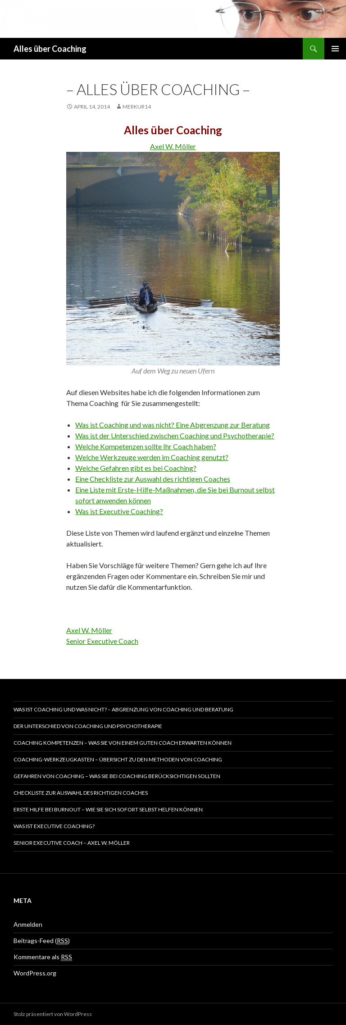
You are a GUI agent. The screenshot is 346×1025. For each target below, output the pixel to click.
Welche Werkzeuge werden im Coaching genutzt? (151, 457)
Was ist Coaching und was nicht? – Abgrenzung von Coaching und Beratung (123, 709)
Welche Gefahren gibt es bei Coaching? (135, 468)
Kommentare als (43, 957)
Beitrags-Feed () (42, 941)
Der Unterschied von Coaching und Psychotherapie (88, 726)
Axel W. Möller (173, 146)
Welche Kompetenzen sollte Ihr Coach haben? (145, 446)
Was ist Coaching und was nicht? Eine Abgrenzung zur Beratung (172, 424)
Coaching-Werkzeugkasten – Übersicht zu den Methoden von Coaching (118, 759)
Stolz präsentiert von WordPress (53, 1014)
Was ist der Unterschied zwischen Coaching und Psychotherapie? (174, 435)
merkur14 (137, 106)
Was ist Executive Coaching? (119, 511)
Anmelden (28, 924)
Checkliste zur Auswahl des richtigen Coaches (81, 792)
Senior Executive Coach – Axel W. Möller (72, 842)
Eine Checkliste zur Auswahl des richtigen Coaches (152, 478)
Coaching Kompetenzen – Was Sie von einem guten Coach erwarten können (123, 742)
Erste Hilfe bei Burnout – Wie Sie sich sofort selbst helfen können (108, 809)
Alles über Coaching (50, 49)
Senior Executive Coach (102, 641)
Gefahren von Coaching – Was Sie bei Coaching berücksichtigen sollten (117, 776)
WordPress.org (35, 973)
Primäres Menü (335, 48)
